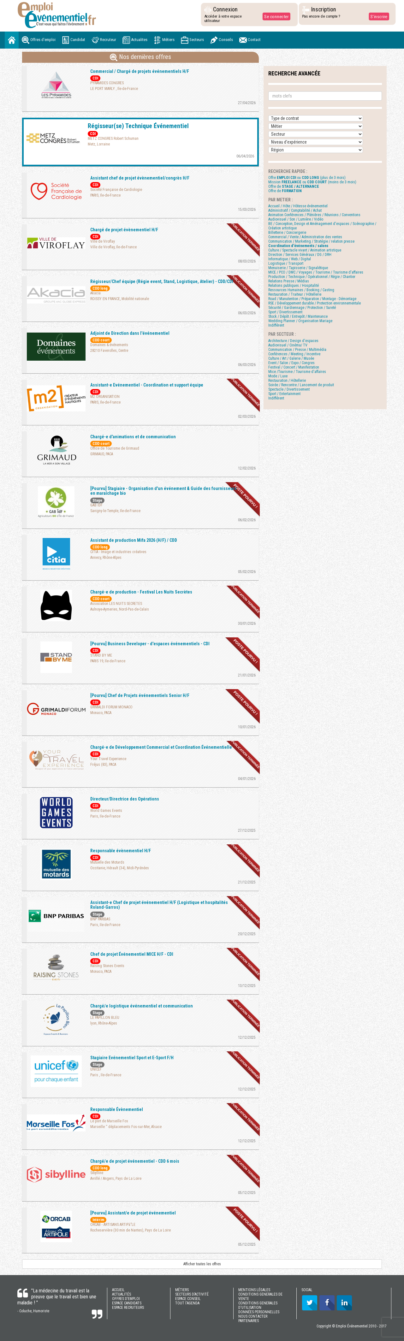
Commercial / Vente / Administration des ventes (305, 237)
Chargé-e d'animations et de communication (133, 436)
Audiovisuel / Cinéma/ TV (287, 345)
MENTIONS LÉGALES (254, 1290)
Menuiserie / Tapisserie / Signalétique (298, 268)
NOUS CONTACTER (252, 1316)
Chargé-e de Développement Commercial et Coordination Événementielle (161, 747)
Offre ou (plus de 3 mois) (307, 177)
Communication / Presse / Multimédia (297, 349)
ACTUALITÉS (121, 1294)
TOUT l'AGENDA (187, 1303)
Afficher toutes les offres (202, 1264)
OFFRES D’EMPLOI (126, 1299)
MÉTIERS (182, 1290)
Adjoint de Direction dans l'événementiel (129, 333)
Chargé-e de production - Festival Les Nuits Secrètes (141, 591)
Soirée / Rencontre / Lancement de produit (301, 385)
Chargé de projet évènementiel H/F (124, 229)
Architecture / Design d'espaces (293, 341)
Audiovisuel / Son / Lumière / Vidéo (295, 219)
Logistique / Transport (285, 263)
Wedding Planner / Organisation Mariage (300, 321)
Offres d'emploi (39, 40)
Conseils (221, 40)
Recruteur (104, 40)
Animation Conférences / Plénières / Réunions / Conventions (314, 215)
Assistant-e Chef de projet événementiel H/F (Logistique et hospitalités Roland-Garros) (159, 905)
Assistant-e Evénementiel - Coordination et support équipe (146, 384)
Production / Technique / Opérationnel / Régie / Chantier (311, 277)
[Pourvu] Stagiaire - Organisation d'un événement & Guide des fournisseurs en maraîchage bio (163, 491)
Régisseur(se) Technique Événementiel (138, 126)
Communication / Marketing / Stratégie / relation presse (311, 241)
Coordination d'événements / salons (298, 246)
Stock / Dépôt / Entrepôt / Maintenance (298, 316)
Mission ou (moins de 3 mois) (312, 182)
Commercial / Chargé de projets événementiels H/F (139, 71)
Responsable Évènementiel (116, 1109)
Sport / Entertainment (284, 394)
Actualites (134, 40)
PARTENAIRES (248, 1321)
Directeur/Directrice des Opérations (124, 798)
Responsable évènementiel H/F (120, 850)
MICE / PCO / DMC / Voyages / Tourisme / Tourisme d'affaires (315, 272)
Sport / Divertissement (285, 312)
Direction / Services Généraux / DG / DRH (299, 254)
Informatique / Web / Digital (289, 259)
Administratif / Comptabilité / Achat (295, 210)
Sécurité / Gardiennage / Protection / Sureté (302, 307)
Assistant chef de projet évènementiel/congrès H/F (139, 177)
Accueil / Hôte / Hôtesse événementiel (298, 206)
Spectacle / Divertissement (289, 389)
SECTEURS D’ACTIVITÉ (192, 1294)
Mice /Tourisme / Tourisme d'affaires (297, 371)
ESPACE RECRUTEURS (128, 1307)
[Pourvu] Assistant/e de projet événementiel (133, 1212)
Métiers (164, 40)
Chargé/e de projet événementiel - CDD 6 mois (134, 1161)
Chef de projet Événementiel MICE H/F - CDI (131, 954)
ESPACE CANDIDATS (126, 1303)
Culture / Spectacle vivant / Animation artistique (304, 250)
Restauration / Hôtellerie (287, 380)
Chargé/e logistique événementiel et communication (141, 1005)
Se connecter (276, 16)
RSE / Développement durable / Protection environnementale (314, 303)
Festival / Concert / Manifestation (293, 367)
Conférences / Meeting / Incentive (294, 354)
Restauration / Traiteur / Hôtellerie (294, 294)
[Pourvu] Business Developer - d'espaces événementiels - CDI (150, 643)
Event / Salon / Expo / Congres (291, 363)
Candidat (73, 40)
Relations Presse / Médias (288, 281)
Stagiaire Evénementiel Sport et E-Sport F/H (132, 1057)
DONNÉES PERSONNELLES (258, 1312)
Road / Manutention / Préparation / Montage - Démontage (312, 299)
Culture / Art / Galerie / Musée (291, 358)
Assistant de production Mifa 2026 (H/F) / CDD (133, 540)
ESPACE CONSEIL (188, 1299)
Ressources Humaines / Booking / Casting (301, 290)
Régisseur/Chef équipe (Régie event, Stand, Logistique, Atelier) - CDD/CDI (161, 281)
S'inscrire (378, 16)
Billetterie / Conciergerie (287, 232)
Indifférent (276, 325)
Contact (250, 40)
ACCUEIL (118, 1290)
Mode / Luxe (278, 376)
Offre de (293, 186)
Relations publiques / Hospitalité (293, 285)
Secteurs (192, 40)
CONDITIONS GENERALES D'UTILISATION (257, 1305)
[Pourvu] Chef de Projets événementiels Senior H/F (139, 695)
